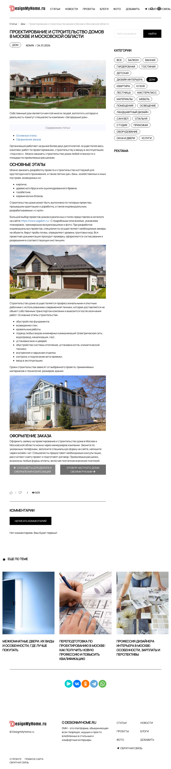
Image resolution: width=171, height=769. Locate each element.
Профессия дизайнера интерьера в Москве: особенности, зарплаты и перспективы (138, 648)
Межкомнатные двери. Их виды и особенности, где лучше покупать (28, 645)
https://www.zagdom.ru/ (35, 221)
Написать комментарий (30, 521)
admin (30, 45)
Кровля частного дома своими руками (83, 469)
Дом (15, 45)
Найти (152, 33)
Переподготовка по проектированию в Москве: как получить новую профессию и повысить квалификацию (82, 650)
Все (119, 60)
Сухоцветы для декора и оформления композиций (33, 469)
